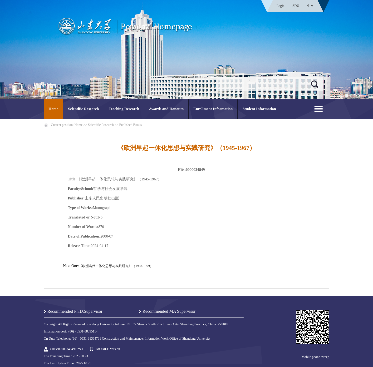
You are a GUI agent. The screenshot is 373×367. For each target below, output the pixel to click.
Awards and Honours (166, 109)
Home (53, 109)
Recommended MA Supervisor (169, 311)
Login (281, 6)
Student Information (259, 109)
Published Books (130, 125)
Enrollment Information (213, 109)
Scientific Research (83, 109)
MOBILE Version (108, 349)
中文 (310, 6)
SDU (295, 6)
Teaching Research (124, 109)
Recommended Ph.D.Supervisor (74, 311)
